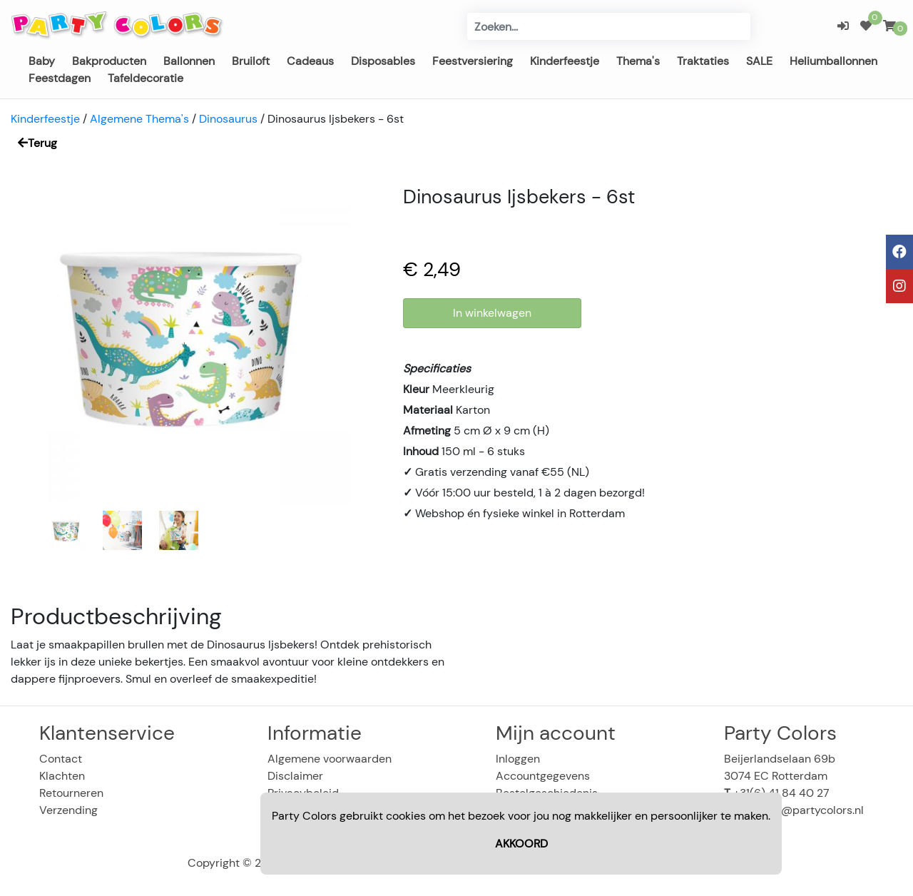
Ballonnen (189, 61)
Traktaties (703, 61)
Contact (60, 758)
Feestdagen (60, 78)
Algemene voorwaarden (329, 758)
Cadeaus (310, 61)
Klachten (62, 775)
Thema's (638, 61)
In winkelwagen (492, 312)
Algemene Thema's (139, 118)
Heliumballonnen (833, 61)
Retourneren (71, 792)
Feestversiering (472, 61)
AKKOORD (521, 843)
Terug (37, 143)
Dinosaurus (228, 118)
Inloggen (518, 758)
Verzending (68, 810)
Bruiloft (251, 61)
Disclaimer (295, 775)
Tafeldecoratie (145, 78)
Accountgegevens (543, 775)
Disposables (383, 61)
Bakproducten (109, 61)
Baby (42, 61)
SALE (759, 61)
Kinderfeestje (564, 61)
